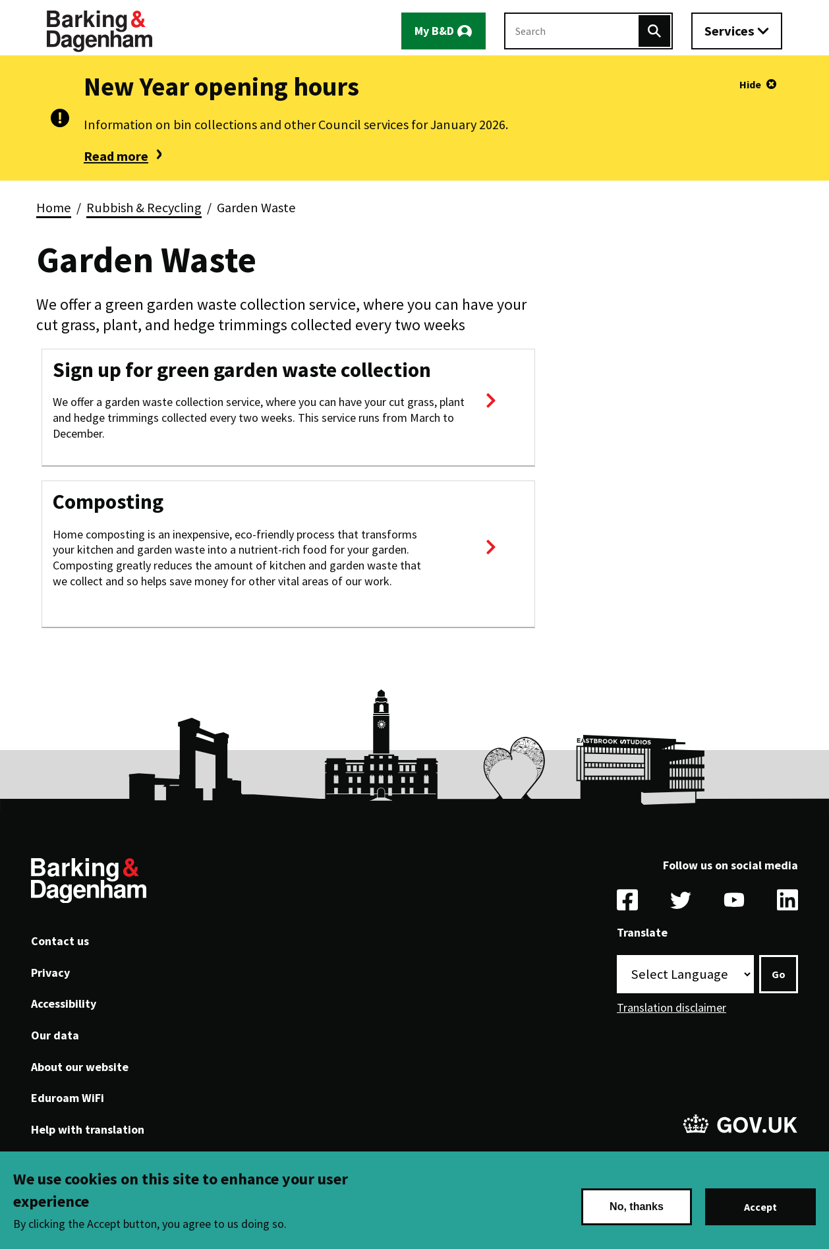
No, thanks (637, 1206)
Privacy (50, 972)
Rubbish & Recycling (144, 207)
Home (53, 207)
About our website (80, 1066)
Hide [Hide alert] (750, 84)
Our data (55, 1035)
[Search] (654, 31)
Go (779, 974)
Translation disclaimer (671, 1007)
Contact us (60, 940)
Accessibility (63, 1003)
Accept (760, 1206)
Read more (116, 156)
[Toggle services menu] (736, 31)
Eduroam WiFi (67, 1097)
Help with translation (87, 1129)
